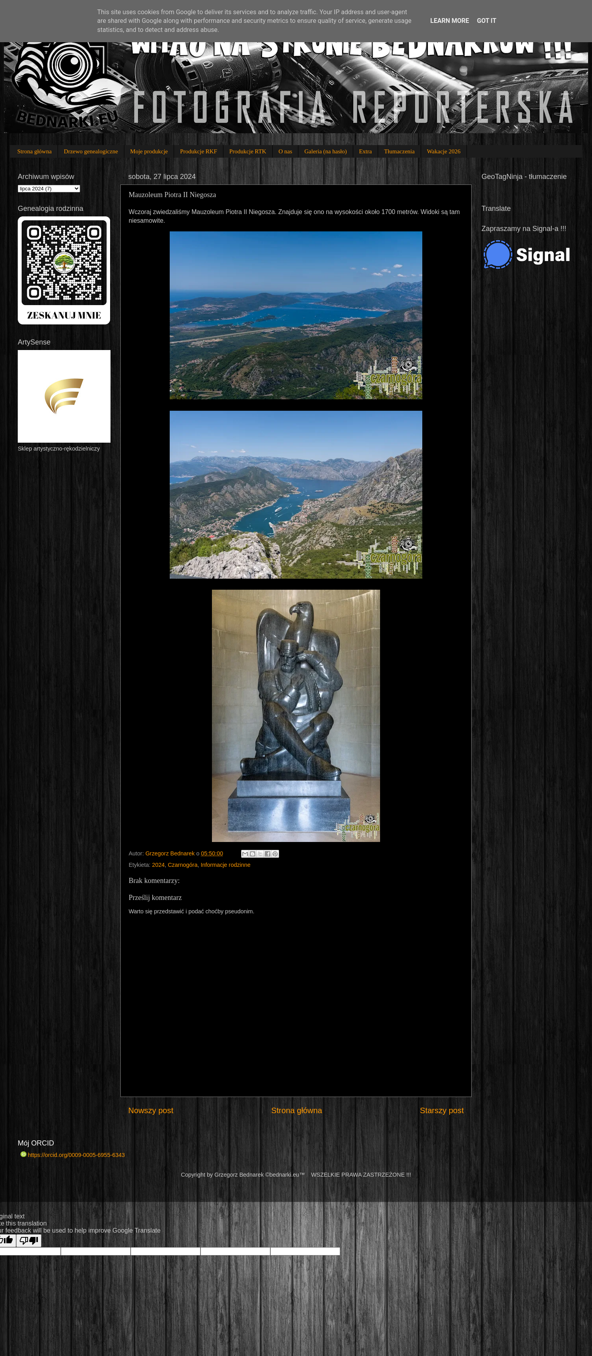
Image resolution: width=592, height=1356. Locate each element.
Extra (365, 151)
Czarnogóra (182, 865)
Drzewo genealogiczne (91, 151)
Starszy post (442, 1110)
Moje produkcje (149, 151)
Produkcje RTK (247, 151)
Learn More (449, 20)
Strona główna (34, 151)
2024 (158, 865)
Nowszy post (150, 1110)
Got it (486, 20)
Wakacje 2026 (444, 151)
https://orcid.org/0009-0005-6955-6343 (73, 1155)
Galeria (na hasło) (325, 151)
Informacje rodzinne (225, 865)
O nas (285, 151)
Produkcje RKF (198, 151)
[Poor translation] (28, 1240)
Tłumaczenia (399, 151)
